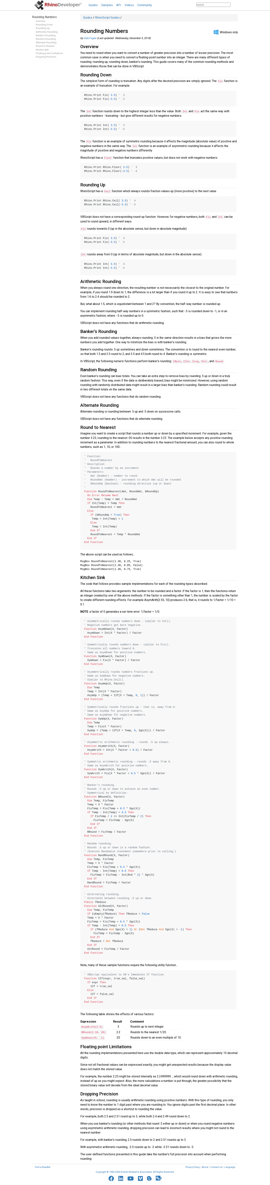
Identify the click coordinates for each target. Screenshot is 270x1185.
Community (144, 5)
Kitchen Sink (42, 49)
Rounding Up (43, 28)
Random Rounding (46, 39)
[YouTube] (131, 1177)
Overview (40, 21)
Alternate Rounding (46, 42)
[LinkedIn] (120, 1177)
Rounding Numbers (44, 17)
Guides (93, 5)
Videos (129, 5)
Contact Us (216, 1166)
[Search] (234, 5)
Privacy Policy (192, 1166)
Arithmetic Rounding (47, 31)
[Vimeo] (140, 1177)
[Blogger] (149, 1177)
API (118, 5)
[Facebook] (111, 1177)
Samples (107, 5)
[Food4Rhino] (159, 1177)
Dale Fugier (90, 38)
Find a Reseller (42, 1166)
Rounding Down (44, 24)
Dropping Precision (46, 56)
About (205, 1166)
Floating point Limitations (49, 53)
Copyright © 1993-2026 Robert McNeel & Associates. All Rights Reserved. (135, 1171)
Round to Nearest (45, 46)
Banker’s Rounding (46, 35)
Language (229, 1166)
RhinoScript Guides (107, 17)
